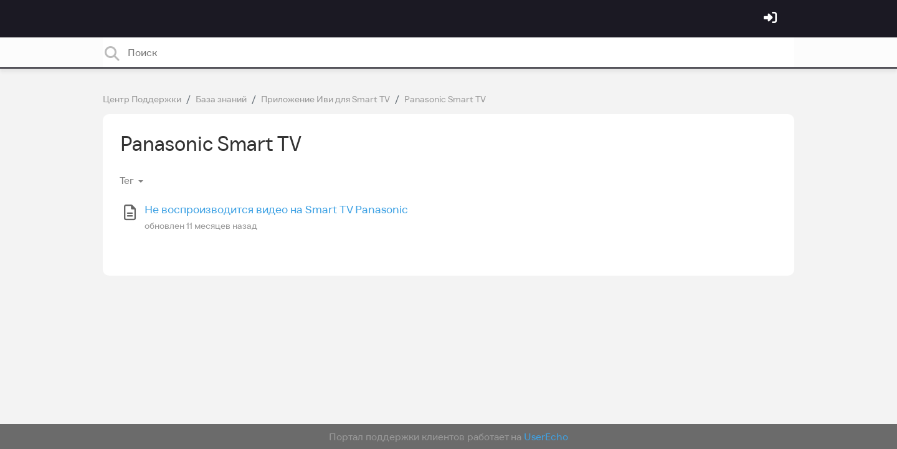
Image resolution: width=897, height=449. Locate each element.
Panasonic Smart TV (445, 99)
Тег (128, 180)
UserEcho (546, 436)
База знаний (221, 99)
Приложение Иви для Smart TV (325, 99)
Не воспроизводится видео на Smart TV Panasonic (276, 209)
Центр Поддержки (142, 99)
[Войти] (772, 18)
